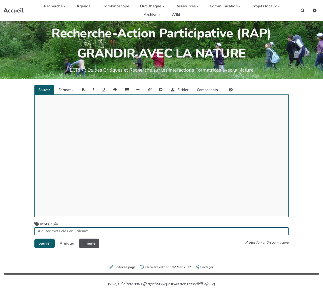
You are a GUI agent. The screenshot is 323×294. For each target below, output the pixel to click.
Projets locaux (266, 6)
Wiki (175, 14)
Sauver (44, 89)
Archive (152, 14)
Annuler (67, 243)
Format (65, 89)
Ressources (187, 6)
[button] (315, 10)
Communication (225, 6)
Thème (89, 243)
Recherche (55, 6)
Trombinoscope (115, 6)
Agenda (83, 6)
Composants (209, 89)
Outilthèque (152, 6)
